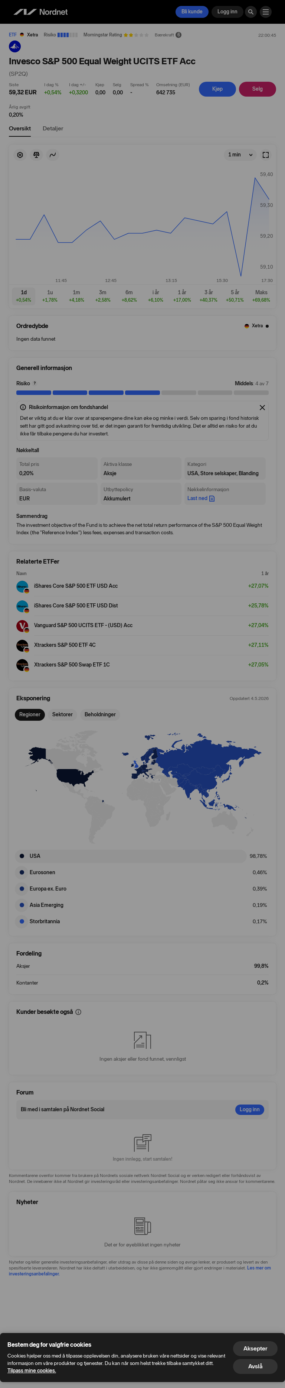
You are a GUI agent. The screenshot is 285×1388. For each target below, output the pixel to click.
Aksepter (255, 1348)
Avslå (255, 1366)
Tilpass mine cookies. (31, 1371)
